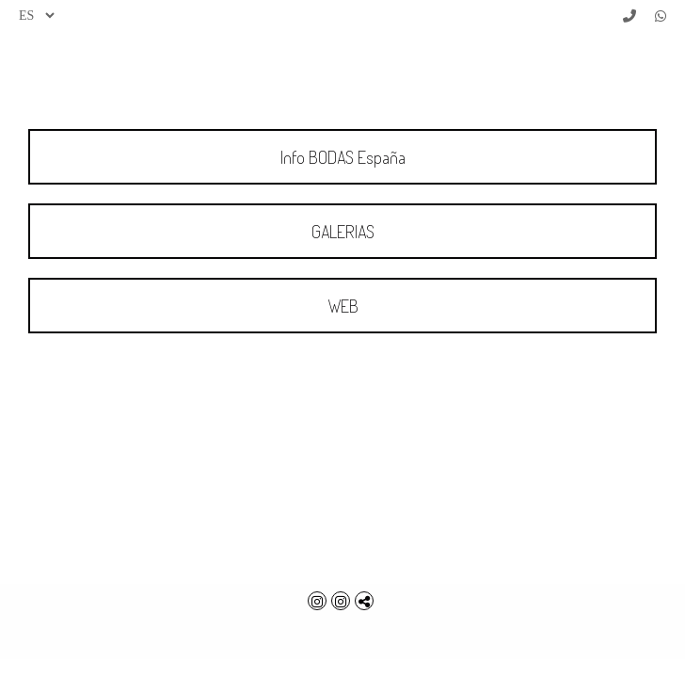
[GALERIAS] (342, 231)
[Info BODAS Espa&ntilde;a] (342, 157)
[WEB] (342, 305)
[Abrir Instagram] (319, 600)
